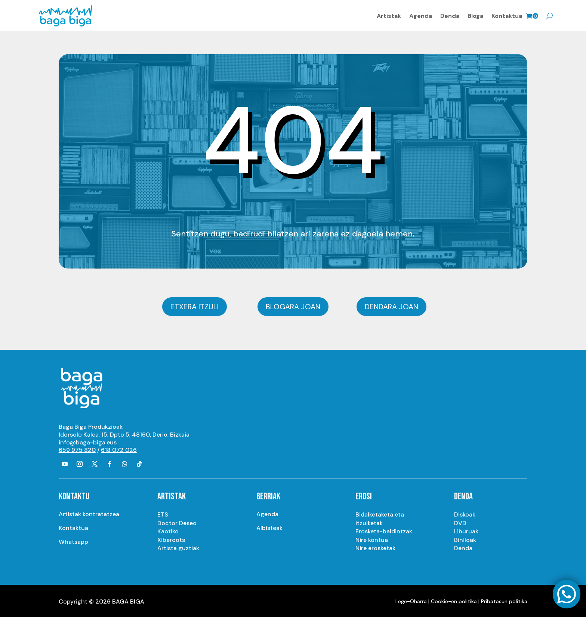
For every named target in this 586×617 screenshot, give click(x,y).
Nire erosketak (375, 547)
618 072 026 (119, 449)
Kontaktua (506, 15)
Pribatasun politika (504, 599)
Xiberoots (171, 538)
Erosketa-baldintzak (383, 530)
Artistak (389, 15)
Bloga (475, 15)
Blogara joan (293, 305)
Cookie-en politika (454, 599)
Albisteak (269, 527)
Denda (449, 15)
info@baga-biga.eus (88, 441)
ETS (162, 513)
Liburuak (466, 530)
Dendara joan (391, 305)
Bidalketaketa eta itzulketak (379, 517)
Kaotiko (168, 530)
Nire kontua (371, 538)
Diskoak (464, 513)
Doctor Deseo (177, 521)
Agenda (420, 15)
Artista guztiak (178, 547)
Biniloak (465, 538)
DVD (460, 521)
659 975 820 (77, 449)
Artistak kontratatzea (89, 513)
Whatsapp (73, 541)
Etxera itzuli (194, 305)
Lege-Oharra (411, 599)
